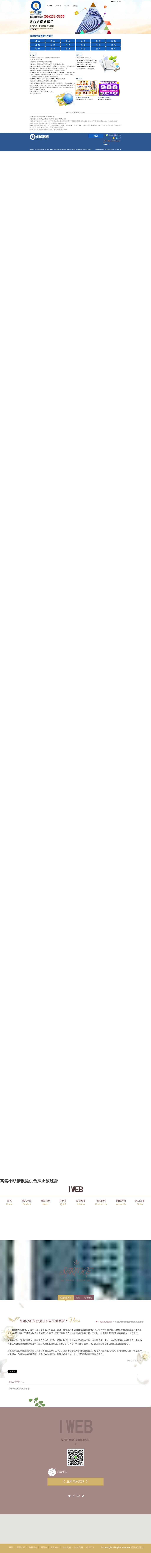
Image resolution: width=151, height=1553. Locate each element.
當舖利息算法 (106, 1321)
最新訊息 (45, 1202)
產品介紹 (26, 1202)
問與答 (63, 1202)
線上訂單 (140, 1202)
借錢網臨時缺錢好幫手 (19, 1388)
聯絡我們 (101, 1202)
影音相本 (81, 1202)
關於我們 (121, 1202)
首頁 (9, 1202)
